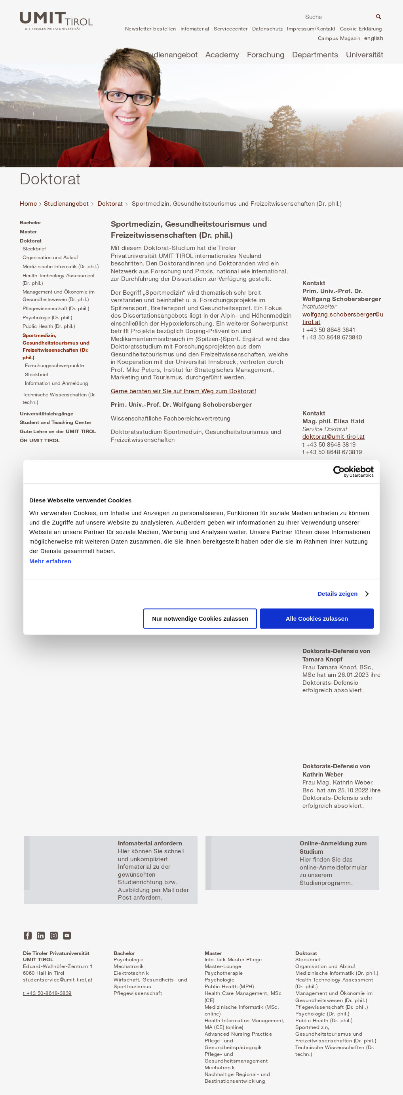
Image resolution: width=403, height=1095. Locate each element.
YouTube (67, 936)
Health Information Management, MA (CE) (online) (245, 1023)
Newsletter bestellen (150, 28)
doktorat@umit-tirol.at (333, 436)
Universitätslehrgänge (46, 413)
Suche (377, 18)
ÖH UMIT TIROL (40, 440)
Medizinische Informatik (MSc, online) (242, 1010)
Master (28, 231)
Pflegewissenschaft (138, 993)
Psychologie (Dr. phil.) (47, 317)
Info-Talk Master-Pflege (233, 959)
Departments (315, 54)
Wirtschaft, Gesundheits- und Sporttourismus (150, 982)
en (374, 39)
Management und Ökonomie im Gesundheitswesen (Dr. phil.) (59, 295)
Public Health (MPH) (229, 986)
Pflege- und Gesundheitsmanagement (236, 1057)
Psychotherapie (224, 973)
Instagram (54, 936)
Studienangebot (170, 54)
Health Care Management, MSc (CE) (243, 996)
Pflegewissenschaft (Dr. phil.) (56, 308)
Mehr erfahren (50, 561)
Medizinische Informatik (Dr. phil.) (61, 266)
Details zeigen (337, 593)
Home (28, 203)
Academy (222, 54)
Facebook (28, 936)
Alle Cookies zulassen (317, 619)
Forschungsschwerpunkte (54, 365)
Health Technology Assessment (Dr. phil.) (59, 279)
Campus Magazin (339, 38)
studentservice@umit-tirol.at (58, 979)
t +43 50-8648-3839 (47, 993)
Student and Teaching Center (55, 422)
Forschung (265, 54)
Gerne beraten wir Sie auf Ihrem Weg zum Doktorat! (184, 390)
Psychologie (129, 959)
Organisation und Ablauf (50, 257)
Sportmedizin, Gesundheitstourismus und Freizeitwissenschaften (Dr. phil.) (56, 346)
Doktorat (110, 203)
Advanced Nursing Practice (238, 1034)
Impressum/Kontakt (311, 28)
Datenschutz (267, 28)
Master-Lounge (223, 966)
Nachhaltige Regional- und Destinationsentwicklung (237, 1077)
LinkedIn (41, 936)
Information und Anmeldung (56, 383)
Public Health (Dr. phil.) (49, 326)
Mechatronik (129, 966)
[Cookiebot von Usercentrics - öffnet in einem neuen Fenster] (339, 471)
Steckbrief (34, 248)
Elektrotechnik (131, 973)
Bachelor (30, 222)
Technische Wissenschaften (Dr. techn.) (59, 398)
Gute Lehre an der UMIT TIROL (58, 431)
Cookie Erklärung (361, 28)
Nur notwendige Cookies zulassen (200, 619)
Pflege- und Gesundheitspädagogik (233, 1043)
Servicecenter (231, 28)
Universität (364, 54)
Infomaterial (195, 28)
